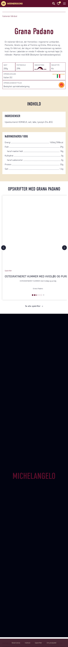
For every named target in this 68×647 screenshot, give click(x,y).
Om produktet (51, 643)
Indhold (27, 643)
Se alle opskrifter (32, 306)
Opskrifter (38, 643)
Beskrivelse (16, 643)
